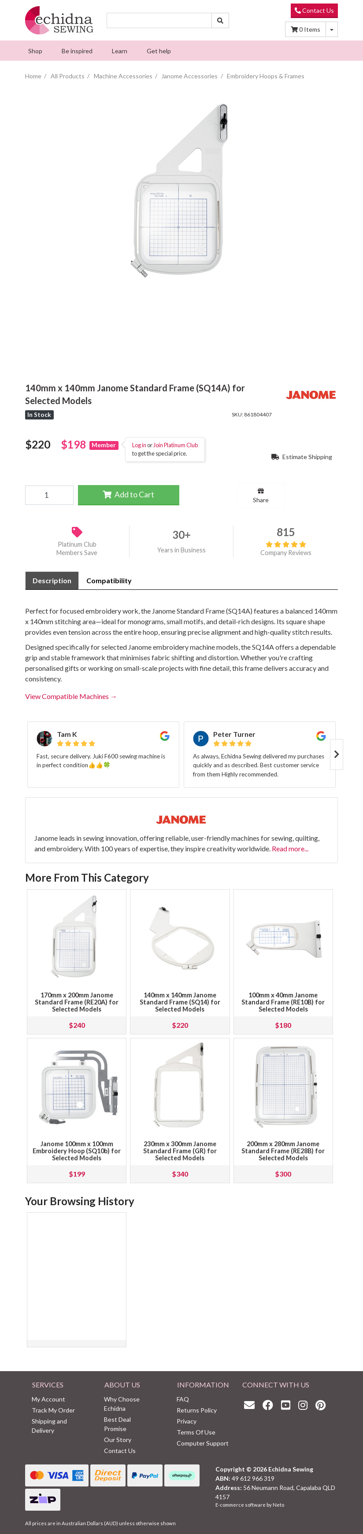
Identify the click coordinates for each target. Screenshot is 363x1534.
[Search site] (220, 20)
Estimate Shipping (301, 456)
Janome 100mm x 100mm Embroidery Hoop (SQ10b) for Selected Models (77, 1151)
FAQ (183, 1399)
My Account (48, 1399)
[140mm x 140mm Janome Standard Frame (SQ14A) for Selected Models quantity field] (49, 495)
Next (336, 754)
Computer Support (203, 1443)
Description (52, 580)
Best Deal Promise (117, 1424)
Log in (139, 445)
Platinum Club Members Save (76, 548)
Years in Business (181, 550)
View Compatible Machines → (71, 696)
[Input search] (159, 20)
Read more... (290, 848)
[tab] (52, 580)
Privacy (186, 1421)
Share (261, 496)
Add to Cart (128, 494)
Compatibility (109, 580)
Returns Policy (197, 1410)
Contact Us (314, 10)
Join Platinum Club (175, 445)
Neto (278, 1505)
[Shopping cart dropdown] (332, 29)
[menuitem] (35, 50)
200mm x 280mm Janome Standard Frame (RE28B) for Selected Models (283, 1151)
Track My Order (53, 1410)
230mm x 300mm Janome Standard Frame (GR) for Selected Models (180, 1151)
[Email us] (251, 1405)
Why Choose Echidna (122, 1403)
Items (305, 29)
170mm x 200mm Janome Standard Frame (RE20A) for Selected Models (77, 1002)
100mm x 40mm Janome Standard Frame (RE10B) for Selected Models (283, 1002)
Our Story (117, 1439)
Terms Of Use (196, 1432)
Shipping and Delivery (49, 1425)
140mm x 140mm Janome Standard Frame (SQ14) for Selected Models (180, 1002)
